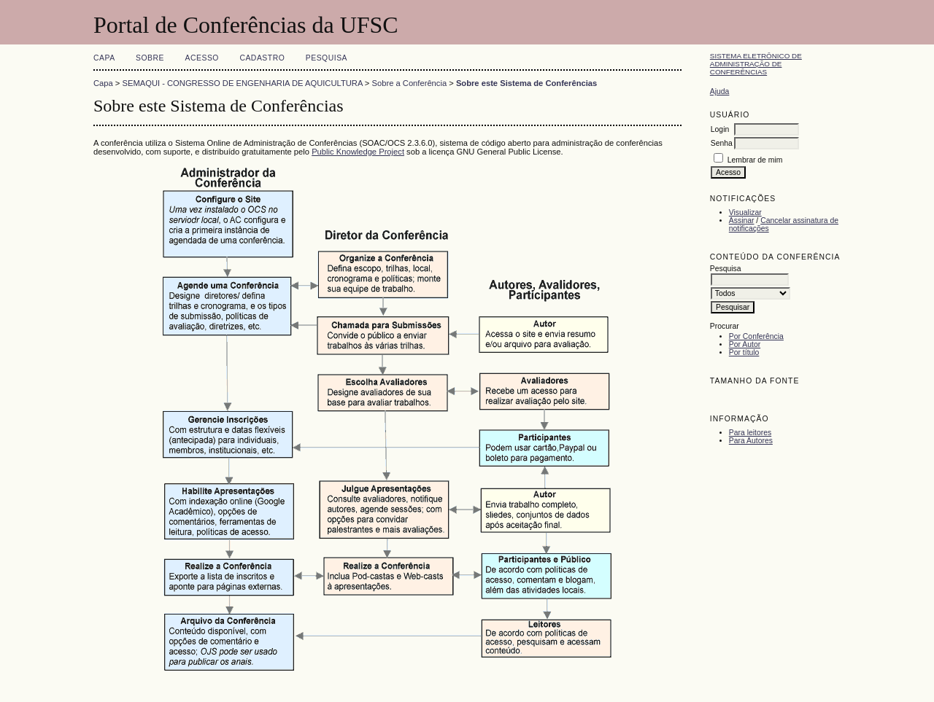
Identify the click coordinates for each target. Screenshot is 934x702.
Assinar (741, 221)
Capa (104, 58)
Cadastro (262, 58)
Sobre (150, 58)
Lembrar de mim (755, 160)
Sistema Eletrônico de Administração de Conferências (756, 64)
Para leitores (750, 433)
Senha (722, 143)
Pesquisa (326, 58)
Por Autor (744, 344)
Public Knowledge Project (358, 151)
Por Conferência (756, 336)
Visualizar (745, 212)
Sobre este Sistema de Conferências (526, 83)
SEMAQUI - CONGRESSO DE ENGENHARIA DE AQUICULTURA (243, 83)
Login (720, 129)
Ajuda (720, 91)
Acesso (202, 58)
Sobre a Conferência (409, 83)
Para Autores (751, 441)
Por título (744, 352)
